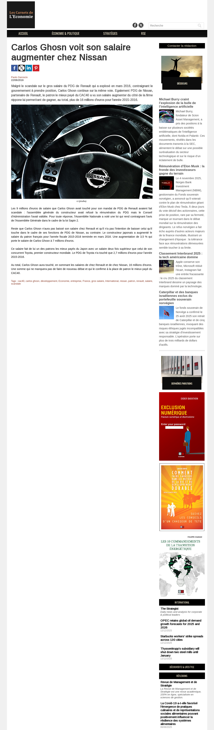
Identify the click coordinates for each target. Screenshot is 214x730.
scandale (15, 283)
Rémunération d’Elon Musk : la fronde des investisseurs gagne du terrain (180, 154)
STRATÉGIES (110, 33)
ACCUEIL (23, 33)
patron (127, 281)
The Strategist (168, 567)
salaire (143, 281)
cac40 (21, 281)
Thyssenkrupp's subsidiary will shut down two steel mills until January (180, 603)
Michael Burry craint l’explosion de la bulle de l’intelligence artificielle (181, 101)
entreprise (73, 281)
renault (135, 281)
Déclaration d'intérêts (130, 723)
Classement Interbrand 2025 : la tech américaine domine (181, 229)
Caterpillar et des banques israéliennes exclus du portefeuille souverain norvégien (181, 266)
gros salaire (94, 281)
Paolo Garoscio (19, 77)
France (83, 281)
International (108, 281)
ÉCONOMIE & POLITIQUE (66, 33)
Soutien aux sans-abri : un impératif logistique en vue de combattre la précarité (180, 695)
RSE (143, 33)
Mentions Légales (98, 723)
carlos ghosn (32, 281)
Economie (62, 281)
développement (47, 281)
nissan (119, 281)
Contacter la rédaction (182, 45)
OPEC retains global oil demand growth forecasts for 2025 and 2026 (180, 581)
